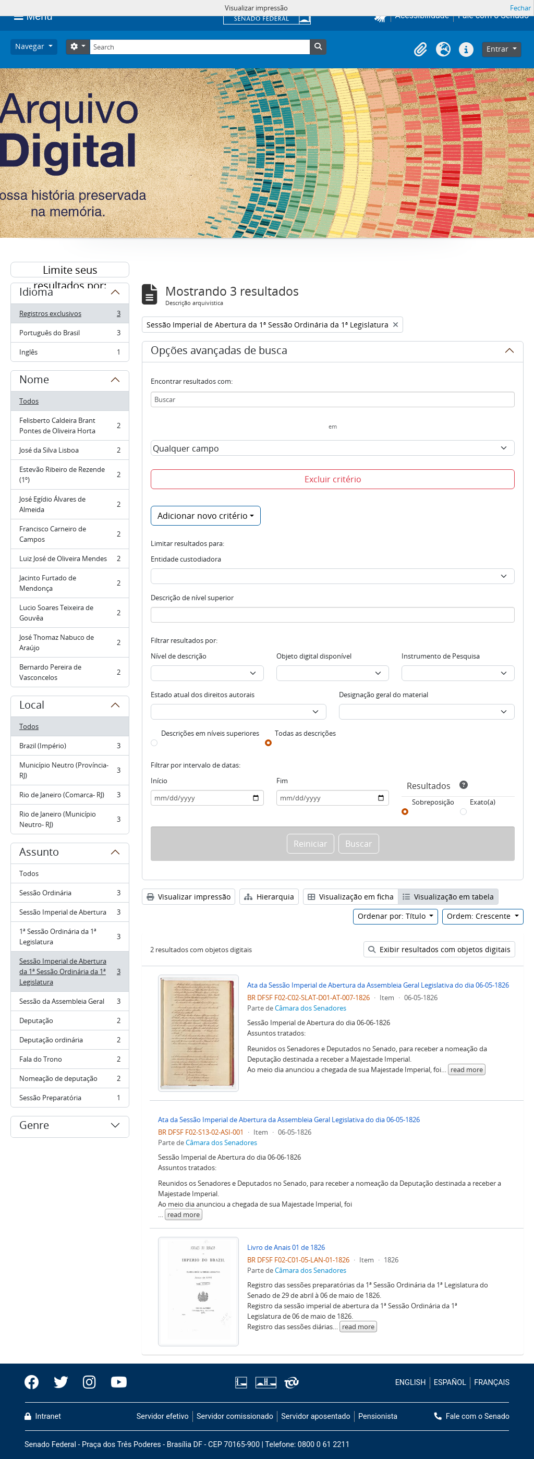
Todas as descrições (305, 733)
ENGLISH (410, 1382)
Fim (282, 780)
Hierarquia (269, 897)
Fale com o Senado (471, 1416)
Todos (29, 401)
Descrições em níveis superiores (210, 733)
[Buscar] (333, 399)
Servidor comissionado (235, 1416)
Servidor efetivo (163, 1416)
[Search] (200, 47)
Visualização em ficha (351, 897)
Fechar (520, 8)
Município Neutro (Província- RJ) (69, 770)
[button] (420, 49)
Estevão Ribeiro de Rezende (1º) (69, 474)
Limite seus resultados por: (69, 270)
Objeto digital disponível (313, 656)
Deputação (69, 1022)
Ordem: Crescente (480, 916)
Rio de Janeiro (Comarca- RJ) (69, 797)
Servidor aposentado (315, 1416)
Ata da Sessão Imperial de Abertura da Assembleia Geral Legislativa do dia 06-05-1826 (378, 985)
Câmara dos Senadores (310, 1008)
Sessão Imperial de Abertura (69, 914)
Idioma (36, 293)
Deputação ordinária (69, 1042)
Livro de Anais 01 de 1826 (286, 1247)
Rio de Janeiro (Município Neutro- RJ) (69, 819)
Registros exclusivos (69, 315)
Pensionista (377, 1416)
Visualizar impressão (188, 897)
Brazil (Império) (69, 748)
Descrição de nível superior (192, 597)
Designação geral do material (383, 694)
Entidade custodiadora (186, 559)
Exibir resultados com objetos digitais (439, 949)
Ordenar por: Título (393, 916)
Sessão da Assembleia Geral (69, 1003)
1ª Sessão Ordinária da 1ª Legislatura (69, 936)
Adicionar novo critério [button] (202, 515)
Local (31, 706)
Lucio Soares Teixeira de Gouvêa (69, 613)
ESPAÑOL (450, 1382)
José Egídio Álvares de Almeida (69, 504)
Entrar (499, 49)
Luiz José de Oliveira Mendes (69, 560)
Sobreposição (433, 802)
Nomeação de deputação (69, 1080)
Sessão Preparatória (69, 1099)
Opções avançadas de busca (219, 352)
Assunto (39, 853)
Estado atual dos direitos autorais (202, 694)
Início (159, 780)
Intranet (43, 1416)
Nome (34, 381)
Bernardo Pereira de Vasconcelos (69, 672)
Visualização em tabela (448, 897)
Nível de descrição (179, 656)
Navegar (30, 46)
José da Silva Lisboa (69, 452)
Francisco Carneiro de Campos (69, 534)
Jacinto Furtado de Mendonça (69, 583)
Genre (34, 1127)
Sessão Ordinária (69, 895)
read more (467, 1069)
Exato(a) (482, 802)
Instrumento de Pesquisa (441, 656)
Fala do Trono (69, 1061)
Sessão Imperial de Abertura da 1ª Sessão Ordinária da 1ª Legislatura (69, 971)
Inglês (69, 354)
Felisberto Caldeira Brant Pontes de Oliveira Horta (69, 425)
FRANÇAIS (491, 1382)
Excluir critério (333, 479)
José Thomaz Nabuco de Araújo (69, 642)
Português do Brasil (69, 335)
